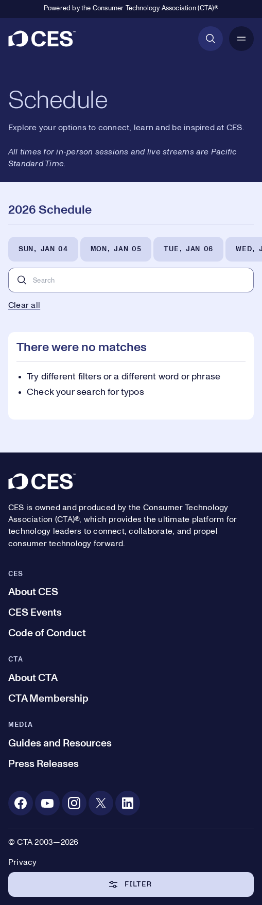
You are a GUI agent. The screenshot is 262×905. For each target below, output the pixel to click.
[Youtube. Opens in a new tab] (47, 803)
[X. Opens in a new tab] (101, 803)
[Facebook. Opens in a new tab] (20, 803)
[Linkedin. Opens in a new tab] (127, 803)
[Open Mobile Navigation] (241, 38)
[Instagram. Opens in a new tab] (74, 803)
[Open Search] (210, 38)
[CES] (42, 38)
